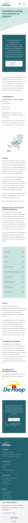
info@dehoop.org (7, 109)
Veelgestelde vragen (6, 464)
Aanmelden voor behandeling (8, 452)
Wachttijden (4, 466)
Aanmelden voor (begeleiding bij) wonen (10, 456)
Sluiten (13, 513)
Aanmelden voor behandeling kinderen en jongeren (12, 454)
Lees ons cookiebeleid (7, 513)
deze (10, 122)
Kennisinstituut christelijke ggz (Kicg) (9, 478)
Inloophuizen (4, 481)
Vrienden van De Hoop (6, 479)
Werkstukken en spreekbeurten (8, 470)
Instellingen (13, 521)
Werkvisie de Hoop (6, 483)
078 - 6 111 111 (9, 499)
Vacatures (4, 468)
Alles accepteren (14, 517)
